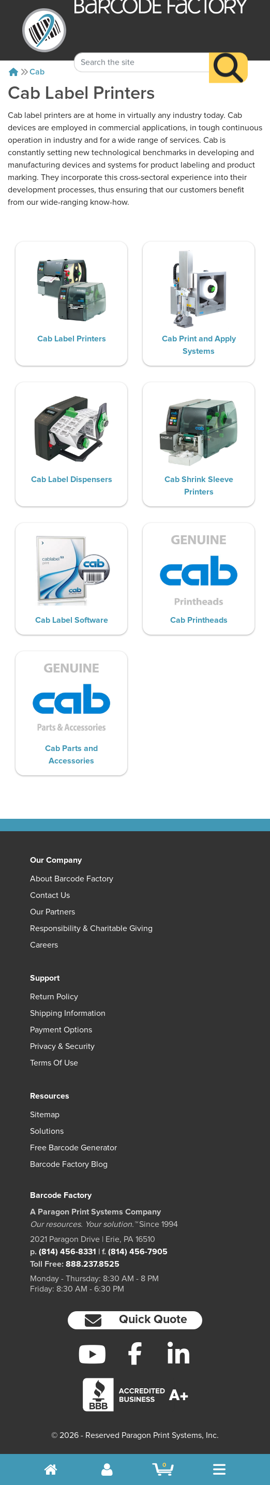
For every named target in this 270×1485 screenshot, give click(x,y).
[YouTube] (92, 1354)
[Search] (228, 54)
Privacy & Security (62, 1046)
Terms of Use (54, 1063)
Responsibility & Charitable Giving (91, 928)
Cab (36, 72)
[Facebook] (135, 1353)
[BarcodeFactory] (44, 30)
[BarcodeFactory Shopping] (163, 1469)
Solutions (47, 1131)
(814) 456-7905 (138, 1252)
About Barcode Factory (71, 879)
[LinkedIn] (178, 1354)
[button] (135, 1320)
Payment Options (61, 1030)
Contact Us (50, 895)
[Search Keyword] (141, 49)
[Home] (13, 72)
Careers (44, 945)
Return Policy (54, 997)
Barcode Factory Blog (69, 1164)
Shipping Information (68, 1013)
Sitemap (44, 1115)
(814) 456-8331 (67, 1252)
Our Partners (52, 912)
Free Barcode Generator (73, 1148)
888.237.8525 (92, 1264)
